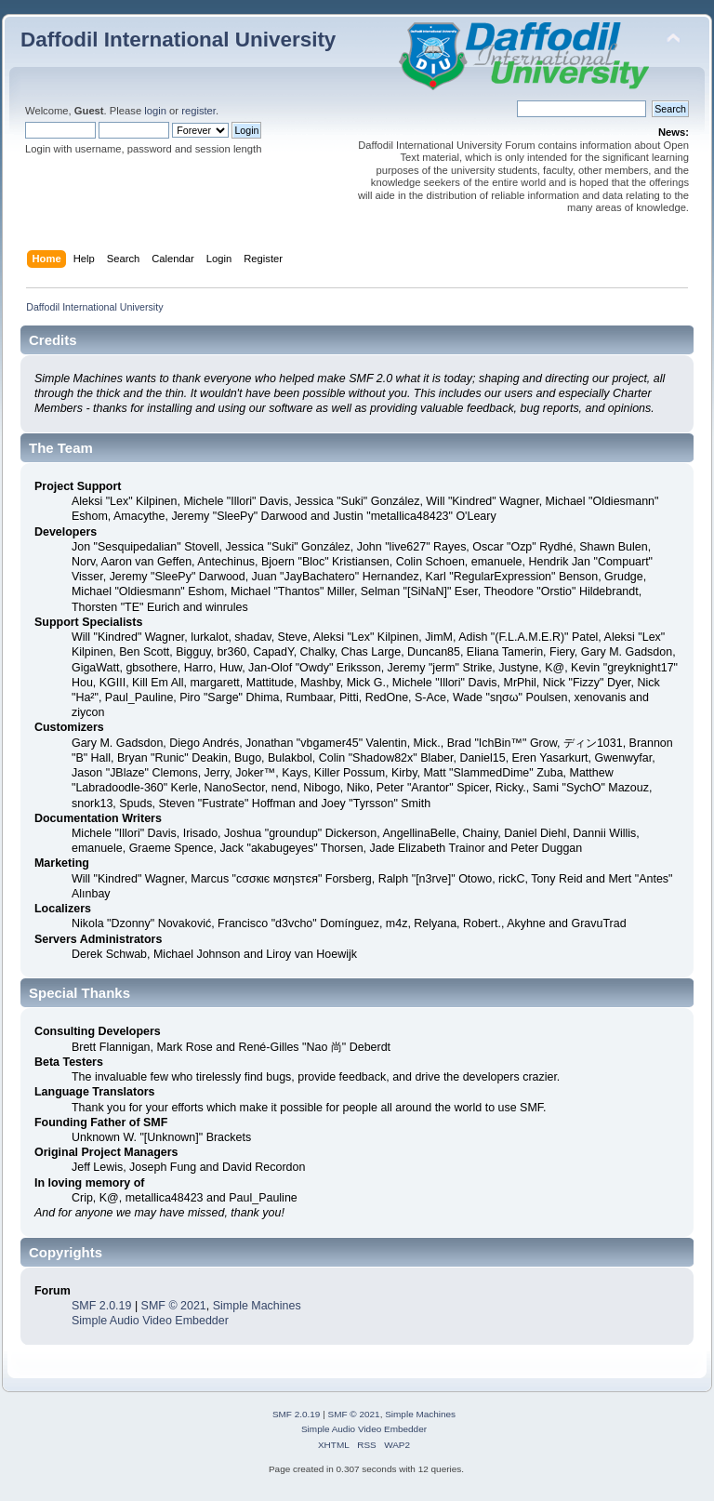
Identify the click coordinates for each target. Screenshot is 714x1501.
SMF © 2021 (173, 1305)
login (155, 110)
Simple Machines (257, 1305)
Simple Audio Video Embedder (150, 1320)
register (198, 110)
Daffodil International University (178, 39)
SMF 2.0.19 (101, 1305)
